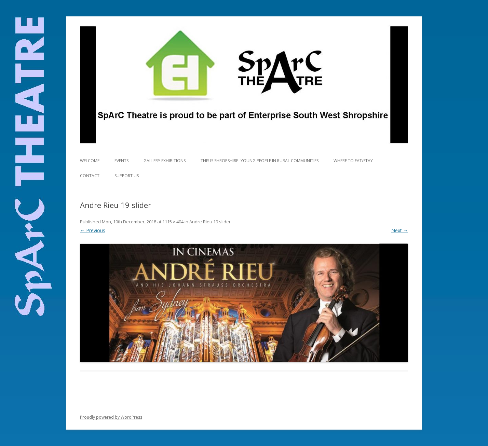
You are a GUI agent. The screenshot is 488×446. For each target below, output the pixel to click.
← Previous (92, 230)
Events (121, 161)
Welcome (89, 161)
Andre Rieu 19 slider (210, 222)
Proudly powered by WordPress (111, 417)
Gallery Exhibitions (165, 161)
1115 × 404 (173, 222)
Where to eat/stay (353, 161)
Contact (89, 176)
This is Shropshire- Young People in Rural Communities (259, 161)
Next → (399, 230)
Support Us (126, 176)
